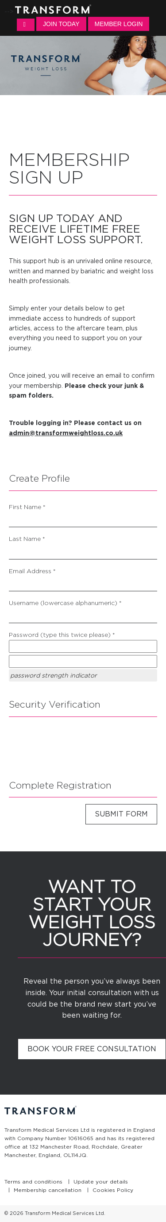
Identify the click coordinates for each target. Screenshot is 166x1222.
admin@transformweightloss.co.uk (66, 433)
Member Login (119, 23)
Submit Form (121, 814)
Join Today (61, 23)
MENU (26, 25)
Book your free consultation (91, 1049)
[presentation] (76, 745)
